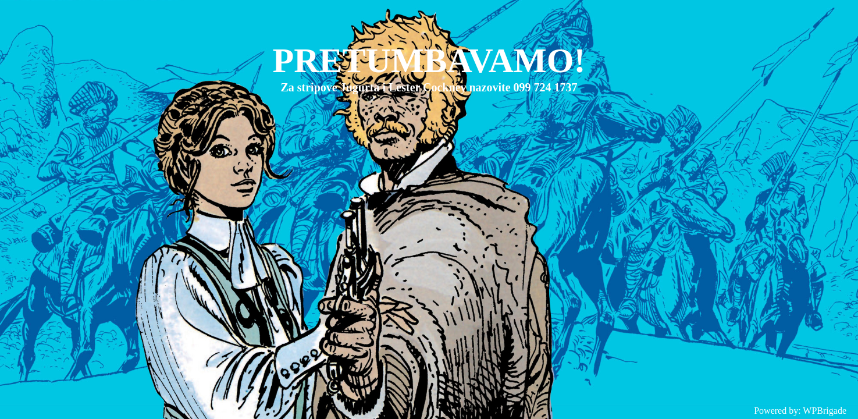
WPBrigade (824, 411)
